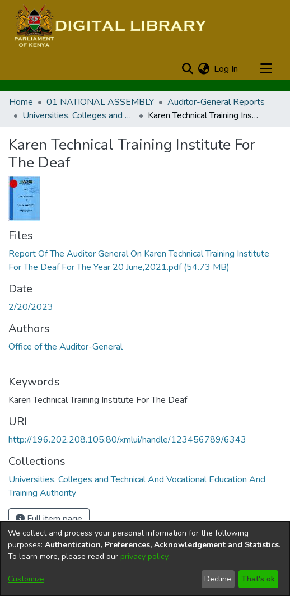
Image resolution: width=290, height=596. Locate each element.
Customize (26, 579)
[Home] (108, 26)
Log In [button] (226, 69)
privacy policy (144, 556)
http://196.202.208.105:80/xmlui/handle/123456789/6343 (127, 440)
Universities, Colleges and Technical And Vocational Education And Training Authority (78, 115)
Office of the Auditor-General (65, 347)
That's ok (258, 579)
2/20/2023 (30, 307)
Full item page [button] (49, 519)
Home (21, 102)
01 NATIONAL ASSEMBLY (100, 102)
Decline (217, 579)
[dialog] (145, 559)
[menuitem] (204, 69)
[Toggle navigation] (266, 69)
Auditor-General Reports (216, 102)
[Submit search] (187, 69)
